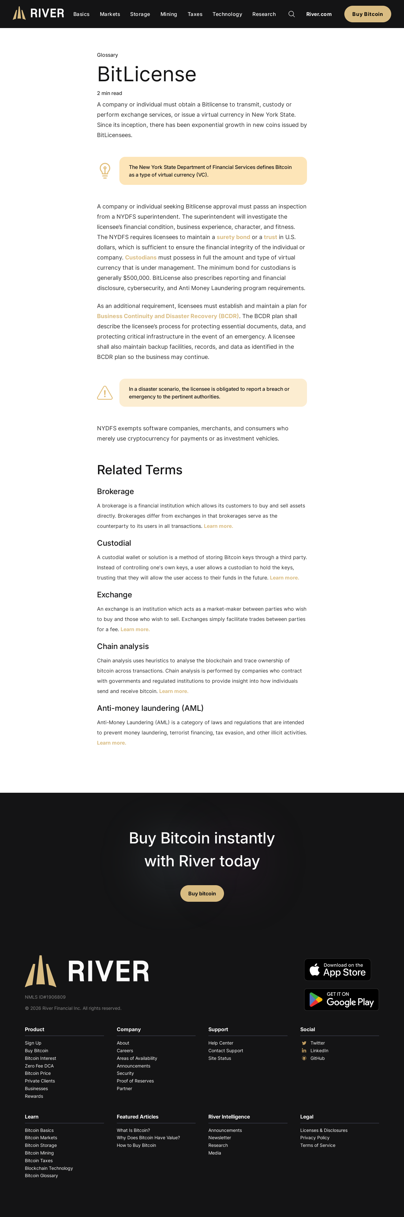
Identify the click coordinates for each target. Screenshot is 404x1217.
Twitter (312, 1043)
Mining (169, 14)
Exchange (114, 594)
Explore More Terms (132, 762)
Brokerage (115, 491)
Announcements (133, 1065)
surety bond (233, 237)
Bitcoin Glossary (41, 1175)
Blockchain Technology (49, 1168)
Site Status (219, 1058)
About (123, 1043)
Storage (140, 14)
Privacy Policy (315, 1137)
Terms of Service (317, 1145)
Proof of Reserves (135, 1080)
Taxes (195, 14)
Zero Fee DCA (39, 1065)
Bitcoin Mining (39, 1152)
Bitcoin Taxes (39, 1160)
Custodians (141, 257)
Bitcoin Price (38, 1073)
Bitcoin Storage (41, 1145)
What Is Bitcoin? (133, 1130)
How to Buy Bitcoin (136, 1145)
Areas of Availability (137, 1058)
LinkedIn (314, 1050)
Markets (110, 14)
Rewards (34, 1096)
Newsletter (219, 1137)
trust (270, 237)
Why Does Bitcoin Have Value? (148, 1137)
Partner (124, 1088)
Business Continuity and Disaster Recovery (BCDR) (168, 316)
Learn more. (218, 526)
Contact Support (225, 1050)
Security (125, 1073)
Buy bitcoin (202, 893)
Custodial (114, 543)
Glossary (107, 55)
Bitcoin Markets (41, 1137)
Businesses (36, 1088)
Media (214, 1152)
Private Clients (40, 1080)
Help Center (220, 1043)
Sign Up (33, 1043)
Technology (227, 14)
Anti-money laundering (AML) (150, 708)
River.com (319, 14)
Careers (125, 1050)
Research (264, 14)
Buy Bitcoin (367, 14)
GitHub (312, 1058)
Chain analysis (123, 646)
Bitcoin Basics (39, 1130)
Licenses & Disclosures (324, 1130)
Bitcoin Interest (40, 1058)
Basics (81, 14)
